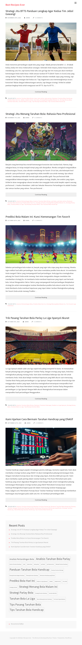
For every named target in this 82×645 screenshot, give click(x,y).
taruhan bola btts (13, 101)
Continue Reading (41, 92)
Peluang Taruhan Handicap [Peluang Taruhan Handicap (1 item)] (32, 575)
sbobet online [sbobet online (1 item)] (58, 581)
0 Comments (39, 18)
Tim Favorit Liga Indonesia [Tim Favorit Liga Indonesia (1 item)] (59, 599)
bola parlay (48, 98)
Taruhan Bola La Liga (25, 101)
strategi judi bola (41, 202)
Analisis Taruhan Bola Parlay (25, 98)
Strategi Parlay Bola (66, 100)
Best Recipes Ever (15, 4)
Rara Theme (53, 638)
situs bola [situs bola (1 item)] (65, 581)
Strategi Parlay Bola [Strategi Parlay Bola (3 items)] (21, 592)
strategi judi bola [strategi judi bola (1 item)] (13, 587)
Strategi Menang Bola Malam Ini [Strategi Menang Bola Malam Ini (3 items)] (38, 586)
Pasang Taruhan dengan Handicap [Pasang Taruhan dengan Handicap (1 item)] (17, 575)
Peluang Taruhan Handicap (32, 508)
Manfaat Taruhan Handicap (42, 506)
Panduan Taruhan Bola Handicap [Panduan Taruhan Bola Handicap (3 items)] (29, 569)
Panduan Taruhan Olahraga (42, 405)
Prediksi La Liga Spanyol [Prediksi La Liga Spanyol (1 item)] (42, 581)
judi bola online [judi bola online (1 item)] (50, 564)
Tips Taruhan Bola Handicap (56, 101)
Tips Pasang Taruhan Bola (39, 101)
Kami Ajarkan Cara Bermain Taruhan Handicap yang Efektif (39, 419)
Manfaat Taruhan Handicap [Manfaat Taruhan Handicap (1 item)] (61, 564)
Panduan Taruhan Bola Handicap (62, 98)
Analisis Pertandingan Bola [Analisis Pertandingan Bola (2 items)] (22, 559)
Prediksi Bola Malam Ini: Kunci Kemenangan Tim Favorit (38, 216)
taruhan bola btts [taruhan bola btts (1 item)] (53, 593)
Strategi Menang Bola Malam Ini (49, 100)
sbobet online (29, 100)
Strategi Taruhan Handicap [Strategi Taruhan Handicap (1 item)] (41, 593)
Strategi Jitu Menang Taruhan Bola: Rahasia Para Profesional (40, 114)
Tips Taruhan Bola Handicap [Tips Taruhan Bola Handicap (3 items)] (27, 610)
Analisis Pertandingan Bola (25, 201)
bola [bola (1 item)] (24, 564)
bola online (41, 98)
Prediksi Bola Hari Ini (14, 100)
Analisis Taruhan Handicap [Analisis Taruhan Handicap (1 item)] (15, 564)
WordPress (68, 638)
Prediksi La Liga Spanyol (59, 405)
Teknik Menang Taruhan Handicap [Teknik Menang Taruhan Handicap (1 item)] (44, 599)
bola (35, 98)
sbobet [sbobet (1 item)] (51, 581)
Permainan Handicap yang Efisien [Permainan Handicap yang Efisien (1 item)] (47, 575)
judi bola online (61, 201)
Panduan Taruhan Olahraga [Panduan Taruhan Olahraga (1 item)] (57, 570)
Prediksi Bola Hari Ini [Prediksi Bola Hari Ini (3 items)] (22, 581)
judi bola (53, 201)
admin (28, 18)
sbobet (23, 100)
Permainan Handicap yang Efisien (51, 508)
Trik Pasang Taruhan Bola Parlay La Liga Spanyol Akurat (37, 318)
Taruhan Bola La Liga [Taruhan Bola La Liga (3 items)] (22, 598)
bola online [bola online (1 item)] (29, 564)
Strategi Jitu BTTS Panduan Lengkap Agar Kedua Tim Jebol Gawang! (39, 12)
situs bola (37, 100)
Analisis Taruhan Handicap (25, 506)
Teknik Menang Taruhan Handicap (24, 509)
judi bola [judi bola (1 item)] (43, 564)
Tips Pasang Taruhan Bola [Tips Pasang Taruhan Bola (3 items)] (25, 604)
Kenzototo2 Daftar (17, 624)
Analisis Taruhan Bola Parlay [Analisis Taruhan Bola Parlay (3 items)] (53, 559)
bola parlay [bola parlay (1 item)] (36, 564)
